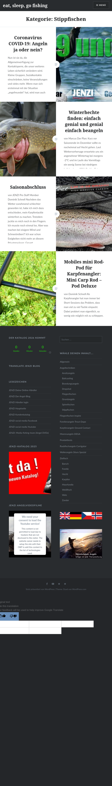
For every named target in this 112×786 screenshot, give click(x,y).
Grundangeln (68, 399)
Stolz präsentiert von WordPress (40, 589)
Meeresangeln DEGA (70, 434)
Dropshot (66, 389)
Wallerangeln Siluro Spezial (73, 452)
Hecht (65, 474)
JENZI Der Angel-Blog (19, 396)
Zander (65, 500)
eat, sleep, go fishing (25, 5)
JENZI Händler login (18, 402)
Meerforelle (67, 484)
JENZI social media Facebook (23, 420)
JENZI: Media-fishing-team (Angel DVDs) (29, 432)
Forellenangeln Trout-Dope (73, 421)
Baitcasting (67, 378)
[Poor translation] (13, 616)
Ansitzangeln (68, 373)
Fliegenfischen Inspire (70, 415)
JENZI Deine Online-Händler (23, 390)
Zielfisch (64, 458)
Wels (64, 495)
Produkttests (66, 440)
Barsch (65, 463)
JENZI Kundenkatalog (19, 414)
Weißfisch (67, 489)
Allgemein (64, 361)
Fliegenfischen (69, 394)
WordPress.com (79, 589)
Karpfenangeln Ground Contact (75, 427)
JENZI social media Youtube (22, 426)
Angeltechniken (67, 368)
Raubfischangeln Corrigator (73, 446)
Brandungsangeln (70, 383)
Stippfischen (68, 409)
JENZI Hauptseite (17, 408)
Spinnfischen (68, 404)
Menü (102, 5)
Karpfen (66, 479)
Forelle (65, 469)
